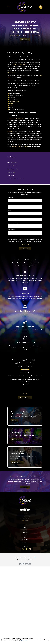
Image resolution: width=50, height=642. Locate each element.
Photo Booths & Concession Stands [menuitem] (15, 179)
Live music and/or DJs (14, 101)
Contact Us (25, 39)
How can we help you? (13, 229)
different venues (11, 72)
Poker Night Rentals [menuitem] (12, 165)
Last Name (10, 204)
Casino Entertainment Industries (19, 64)
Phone (9, 210)
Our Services (25, 532)
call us (26, 146)
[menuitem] (19, 560)
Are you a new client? (12, 223)
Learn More (25, 487)
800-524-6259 (25, 510)
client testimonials (16, 146)
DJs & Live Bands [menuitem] (11, 172)
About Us (25, 530)
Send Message (25, 248)
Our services (10, 131)
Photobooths (12, 103)
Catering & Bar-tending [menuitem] (12, 169)
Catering (11, 105)
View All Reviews (25, 397)
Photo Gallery (25, 539)
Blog (25, 537)
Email (9, 216)
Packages (25, 535)
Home (25, 527)
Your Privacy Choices (31, 557)
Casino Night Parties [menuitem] (12, 162)
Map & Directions (25, 520)
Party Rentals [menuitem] (10, 175)
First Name (10, 197)
